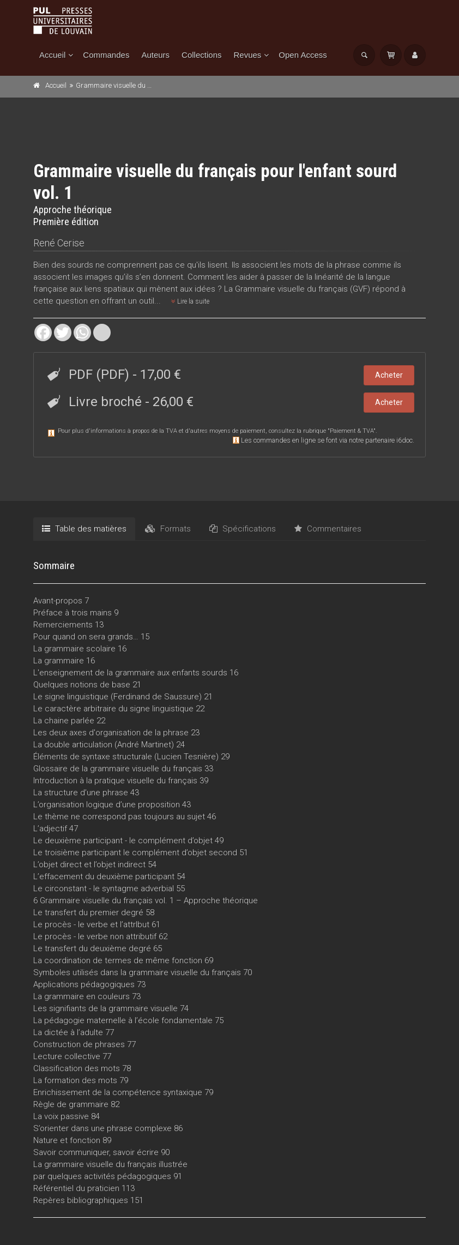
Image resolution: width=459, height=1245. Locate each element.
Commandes (106, 54)
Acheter (389, 375)
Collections (201, 54)
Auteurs (155, 54)
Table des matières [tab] (84, 529)
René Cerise (58, 243)
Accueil (52, 54)
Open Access (303, 54)
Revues (247, 54)
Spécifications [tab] (242, 529)
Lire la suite (190, 301)
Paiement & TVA (351, 430)
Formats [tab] (168, 529)
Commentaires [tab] (327, 529)
